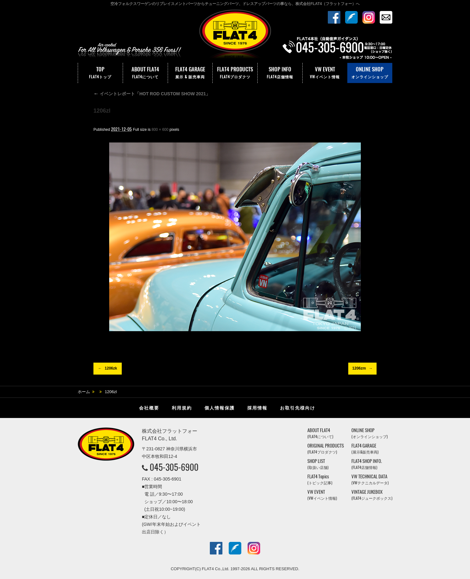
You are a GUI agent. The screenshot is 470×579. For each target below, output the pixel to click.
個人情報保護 (219, 407)
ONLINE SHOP (369, 73)
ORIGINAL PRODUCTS (325, 449)
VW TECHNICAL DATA (370, 479)
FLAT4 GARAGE (190, 73)
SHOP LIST (317, 464)
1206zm (359, 368)
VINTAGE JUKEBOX (371, 495)
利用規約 (182, 407)
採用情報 (257, 407)
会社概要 (149, 407)
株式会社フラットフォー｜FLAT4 (235, 35)
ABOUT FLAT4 (145, 73)
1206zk (111, 368)
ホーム (84, 391)
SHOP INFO (280, 73)
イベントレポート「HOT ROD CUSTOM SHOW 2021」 (151, 93)
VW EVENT (325, 73)
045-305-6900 (174, 467)
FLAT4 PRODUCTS (235, 73)
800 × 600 (160, 129)
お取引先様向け (297, 407)
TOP (100, 73)
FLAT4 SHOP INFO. (366, 464)
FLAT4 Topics (319, 479)
